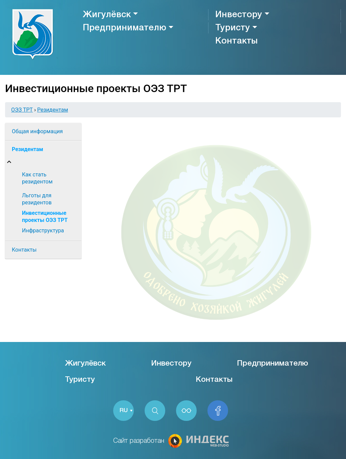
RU (124, 410)
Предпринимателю (124, 28)
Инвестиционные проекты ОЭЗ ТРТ (45, 216)
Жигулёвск (107, 15)
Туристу (232, 28)
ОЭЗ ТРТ (22, 110)
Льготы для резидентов (37, 199)
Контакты (236, 41)
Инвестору (238, 15)
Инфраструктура (43, 230)
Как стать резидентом (37, 178)
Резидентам (52, 110)
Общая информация (37, 131)
